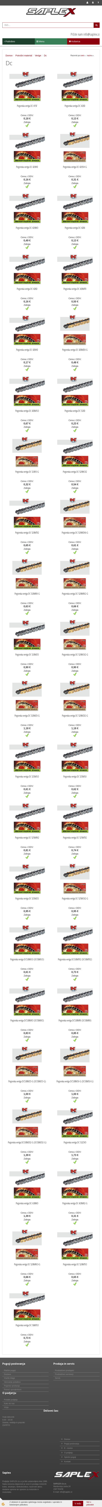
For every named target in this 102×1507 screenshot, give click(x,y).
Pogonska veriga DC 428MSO (27, 411)
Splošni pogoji (70, 1457)
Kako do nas (9, 1403)
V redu (78, 1503)
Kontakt (67, 1461)
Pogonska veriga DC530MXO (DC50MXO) (27, 1020)
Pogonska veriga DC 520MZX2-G (75, 715)
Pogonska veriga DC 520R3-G (27, 471)
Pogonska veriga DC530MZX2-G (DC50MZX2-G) (27, 1142)
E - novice (68, 1448)
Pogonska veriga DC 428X (75, 228)
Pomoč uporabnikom (12, 1390)
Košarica (74, 41)
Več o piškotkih (90, 1503)
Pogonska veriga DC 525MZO (27, 898)
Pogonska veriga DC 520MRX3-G (27, 1264)
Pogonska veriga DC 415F (27, 106)
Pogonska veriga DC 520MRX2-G (75, 593)
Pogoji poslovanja (71, 1444)
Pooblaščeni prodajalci (64, 1370)
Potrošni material (23, 55)
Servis (57, 1378)
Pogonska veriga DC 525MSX (74, 776)
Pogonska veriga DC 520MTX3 (75, 1264)
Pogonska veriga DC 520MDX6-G (75, 532)
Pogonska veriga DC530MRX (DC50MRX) (75, 1020)
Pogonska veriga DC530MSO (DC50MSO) (27, 959)
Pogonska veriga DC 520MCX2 (75, 471)
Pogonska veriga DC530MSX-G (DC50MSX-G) (75, 1081)
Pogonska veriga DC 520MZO (27, 654)
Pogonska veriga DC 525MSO (27, 776)
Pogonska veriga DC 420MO (27, 228)
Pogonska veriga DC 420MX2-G (74, 1203)
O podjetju (68, 1453)
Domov (9, 55)
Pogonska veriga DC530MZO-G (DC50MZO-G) (27, 1081)
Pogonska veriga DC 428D (27, 289)
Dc (45, 55)
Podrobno (9, 41)
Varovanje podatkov (12, 1382)
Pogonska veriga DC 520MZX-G (27, 715)
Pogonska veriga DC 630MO (27, 1203)
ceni (83, 55)
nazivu (90, 55)
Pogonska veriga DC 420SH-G (75, 167)
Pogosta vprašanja (12, 1386)
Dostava (7, 1374)
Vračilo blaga (9, 1378)
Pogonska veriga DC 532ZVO (75, 1142)
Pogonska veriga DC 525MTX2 (75, 837)
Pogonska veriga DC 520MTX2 (27, 532)
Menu (40, 41)
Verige (38, 55)
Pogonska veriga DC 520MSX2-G (75, 654)
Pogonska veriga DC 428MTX (75, 289)
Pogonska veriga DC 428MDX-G (75, 349)
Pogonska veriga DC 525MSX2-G (75, 898)
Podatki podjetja (10, 1400)
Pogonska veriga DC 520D (75, 411)
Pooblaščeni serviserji (64, 1374)
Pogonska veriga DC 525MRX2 (27, 837)
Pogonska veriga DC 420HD (27, 167)
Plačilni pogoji (10, 1370)
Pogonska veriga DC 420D (75, 106)
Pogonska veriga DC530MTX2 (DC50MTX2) (75, 959)
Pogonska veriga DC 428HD (27, 349)
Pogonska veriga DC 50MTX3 (27, 1325)
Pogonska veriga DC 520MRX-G (27, 593)
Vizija (6, 1407)
